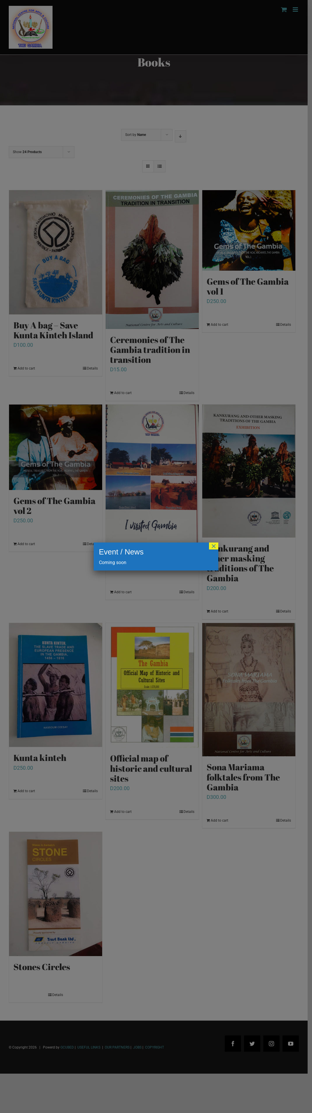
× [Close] (213, 546)
